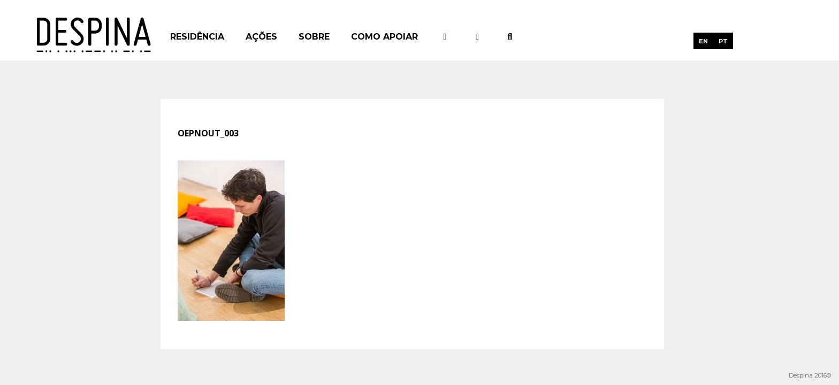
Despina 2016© (810, 375)
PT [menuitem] (723, 41)
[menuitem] (703, 41)
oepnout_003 (208, 133)
